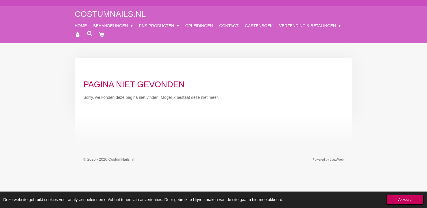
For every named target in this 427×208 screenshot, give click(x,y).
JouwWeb (336, 159)
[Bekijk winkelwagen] (102, 34)
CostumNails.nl (110, 14)
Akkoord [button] (405, 200)
